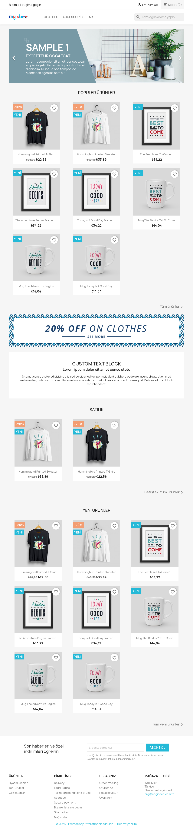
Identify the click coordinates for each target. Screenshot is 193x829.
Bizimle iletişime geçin (25, 5)
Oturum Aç (106, 788)
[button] (22, 56)
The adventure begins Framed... (36, 220)
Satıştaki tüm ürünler (164, 492)
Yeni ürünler (16, 788)
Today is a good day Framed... (96, 220)
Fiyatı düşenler (18, 783)
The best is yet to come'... (157, 154)
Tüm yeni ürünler (168, 724)
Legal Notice (62, 788)
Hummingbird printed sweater (96, 154)
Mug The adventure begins (36, 286)
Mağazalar (60, 817)
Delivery (59, 783)
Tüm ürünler (172, 307)
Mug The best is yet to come (156, 220)
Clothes (51, 17)
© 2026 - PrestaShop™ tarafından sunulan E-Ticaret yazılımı (96, 824)
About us (60, 797)
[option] (96, 56)
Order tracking (108, 783)
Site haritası (61, 812)
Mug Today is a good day (96, 286)
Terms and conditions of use (72, 792)
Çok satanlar (17, 792)
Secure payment (65, 802)
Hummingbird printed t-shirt (36, 154)
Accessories (73, 17)
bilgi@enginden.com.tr (159, 794)
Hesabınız (107, 776)
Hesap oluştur (108, 792)
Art (92, 17)
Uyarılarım (105, 797)
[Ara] (159, 17)
